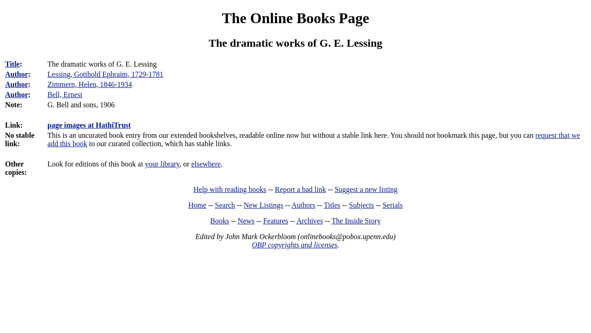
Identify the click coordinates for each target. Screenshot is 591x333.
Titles (332, 205)
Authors (303, 205)
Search (225, 205)
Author (16, 74)
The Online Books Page (295, 18)
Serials (393, 205)
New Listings (263, 205)
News (246, 221)
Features (275, 221)
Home (197, 205)
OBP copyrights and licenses (294, 245)
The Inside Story (356, 221)
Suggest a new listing (366, 189)
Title (12, 64)
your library (162, 164)
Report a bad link (300, 189)
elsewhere (206, 164)
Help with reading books (229, 189)
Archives (309, 221)
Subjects (361, 205)
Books (219, 221)
